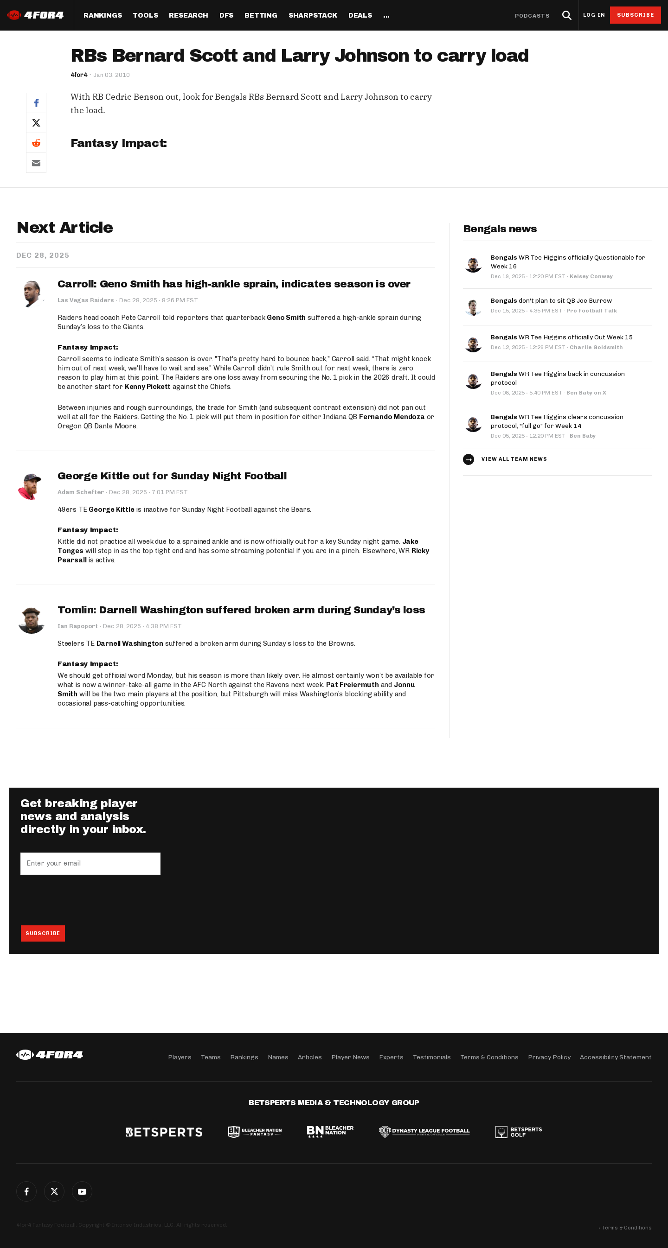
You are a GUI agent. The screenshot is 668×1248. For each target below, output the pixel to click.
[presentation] (90, 900)
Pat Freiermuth (352, 685)
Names (278, 1057)
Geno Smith (286, 318)
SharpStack (313, 16)
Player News (350, 1057)
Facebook (26, 1191)
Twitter (54, 1191)
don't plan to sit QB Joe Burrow (551, 299)
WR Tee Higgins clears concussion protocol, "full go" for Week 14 (557, 419)
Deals (360, 16)
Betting (260, 16)
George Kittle (111, 509)
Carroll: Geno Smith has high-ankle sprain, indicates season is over (234, 284)
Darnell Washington (129, 644)
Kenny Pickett (148, 386)
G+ (82, 1191)
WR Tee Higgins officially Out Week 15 (562, 336)
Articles (310, 1057)
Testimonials (432, 1057)
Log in (594, 15)
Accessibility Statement (616, 1057)
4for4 (79, 74)
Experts (391, 1057)
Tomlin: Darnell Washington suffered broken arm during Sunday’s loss (241, 610)
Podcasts (532, 16)
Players (180, 1057)
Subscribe (636, 15)
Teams (211, 1057)
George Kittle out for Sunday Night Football (172, 476)
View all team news (514, 456)
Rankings (103, 16)
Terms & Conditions (489, 1057)
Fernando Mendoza (392, 417)
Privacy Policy (549, 1057)
